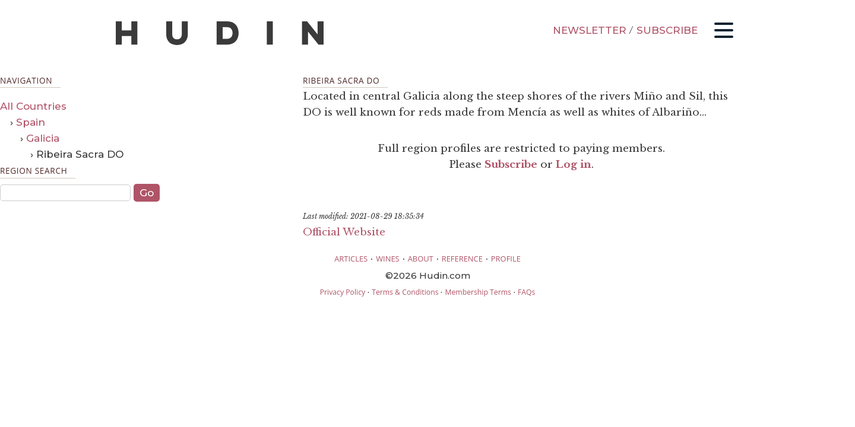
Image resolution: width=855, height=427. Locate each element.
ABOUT (420, 258)
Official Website (344, 232)
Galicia (42, 138)
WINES (388, 258)
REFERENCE (462, 258)
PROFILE (506, 258)
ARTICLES (351, 258)
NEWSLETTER (589, 30)
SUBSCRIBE (667, 30)
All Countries (33, 106)
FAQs (526, 292)
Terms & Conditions (405, 292)
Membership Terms (478, 292)
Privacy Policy (342, 292)
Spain (30, 122)
